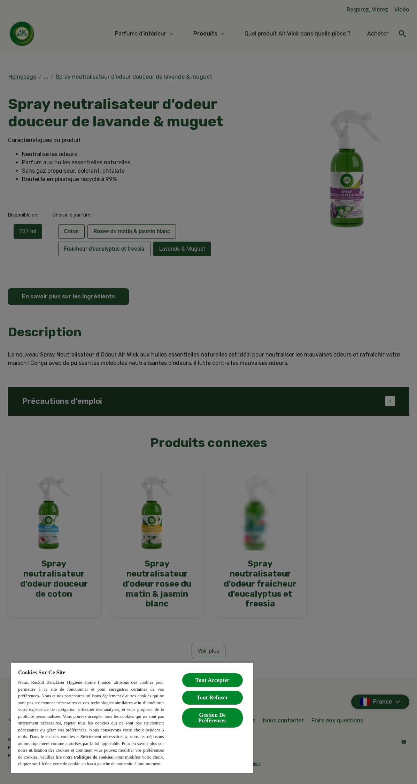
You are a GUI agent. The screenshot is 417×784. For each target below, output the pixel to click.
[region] (132, 717)
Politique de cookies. (94, 757)
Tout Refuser (212, 697)
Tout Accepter (212, 680)
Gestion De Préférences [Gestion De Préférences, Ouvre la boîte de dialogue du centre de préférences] (212, 717)
